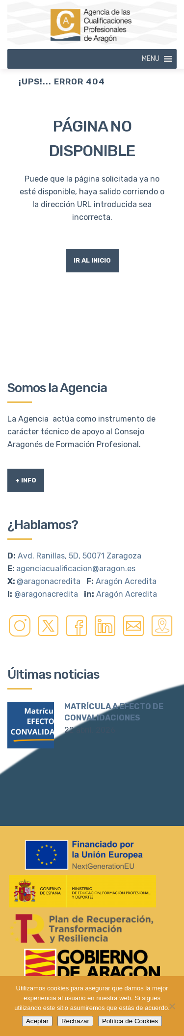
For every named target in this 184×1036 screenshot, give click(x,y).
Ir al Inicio (92, 260)
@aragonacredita (48, 581)
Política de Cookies (130, 1021)
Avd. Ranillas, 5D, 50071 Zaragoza (79, 555)
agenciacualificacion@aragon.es (75, 568)
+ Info (25, 480)
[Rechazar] (172, 1006)
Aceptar (37, 1021)
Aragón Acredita (126, 581)
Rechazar (75, 1021)
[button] (150, 59)
